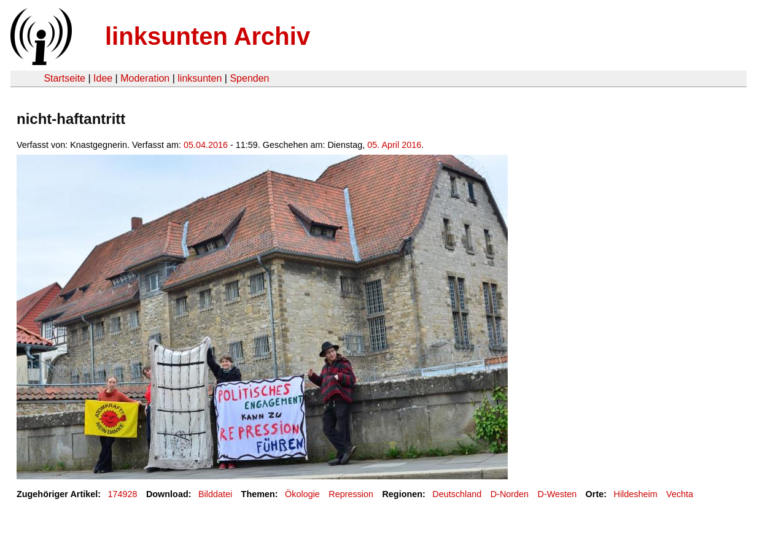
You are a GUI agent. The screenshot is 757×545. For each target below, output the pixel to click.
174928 (123, 494)
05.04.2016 (206, 145)
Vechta (679, 494)
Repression (350, 494)
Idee (102, 78)
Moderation (144, 78)
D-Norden (510, 494)
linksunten (199, 78)
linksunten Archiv (207, 36)
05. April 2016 (394, 145)
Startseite (64, 78)
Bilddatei (215, 494)
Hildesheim (636, 494)
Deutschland (456, 494)
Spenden (249, 78)
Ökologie (302, 494)
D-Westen (557, 494)
